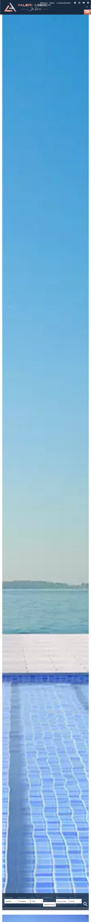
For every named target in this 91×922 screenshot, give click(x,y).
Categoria (8, 897)
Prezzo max (61, 897)
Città (32, 897)
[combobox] (10, 901)
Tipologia (21, 897)
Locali (72, 897)
